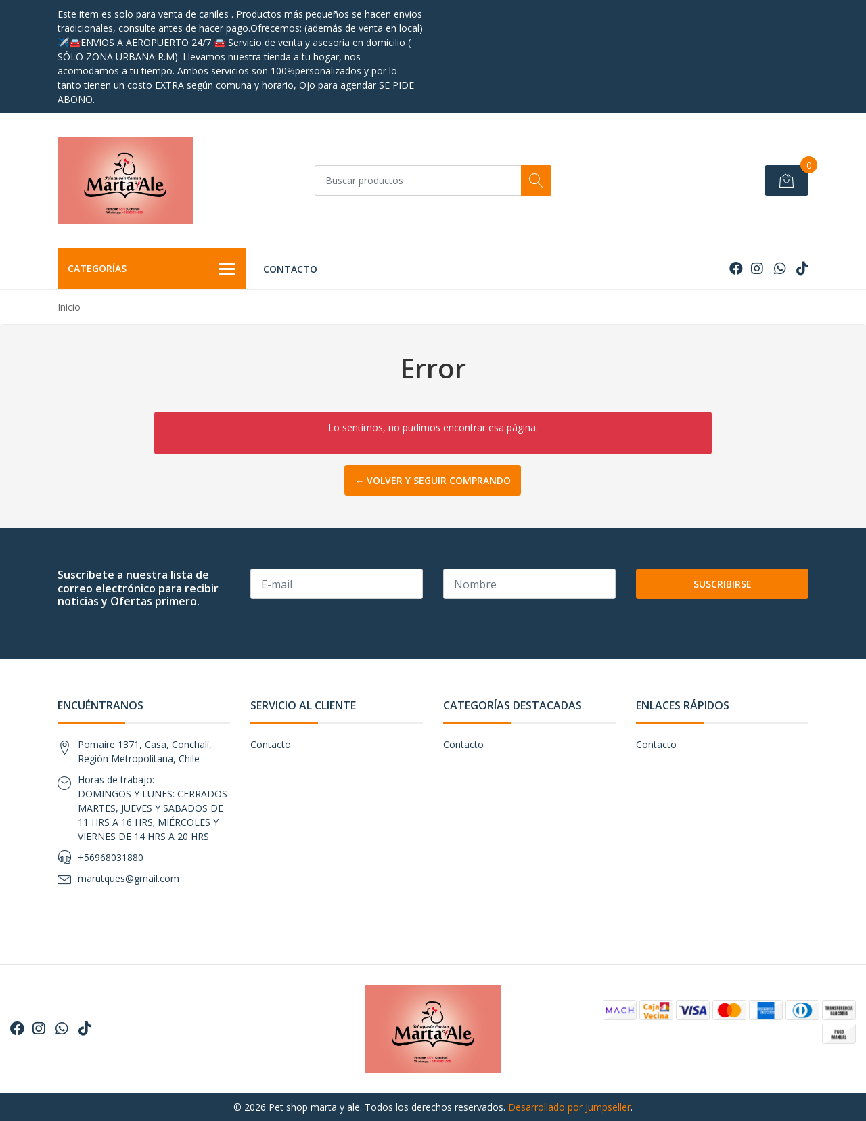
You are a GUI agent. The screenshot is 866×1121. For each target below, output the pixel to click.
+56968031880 (110, 857)
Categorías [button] (151, 269)
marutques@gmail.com (128, 878)
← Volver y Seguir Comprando (433, 480)
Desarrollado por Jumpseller (569, 1107)
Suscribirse (722, 583)
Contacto (290, 269)
